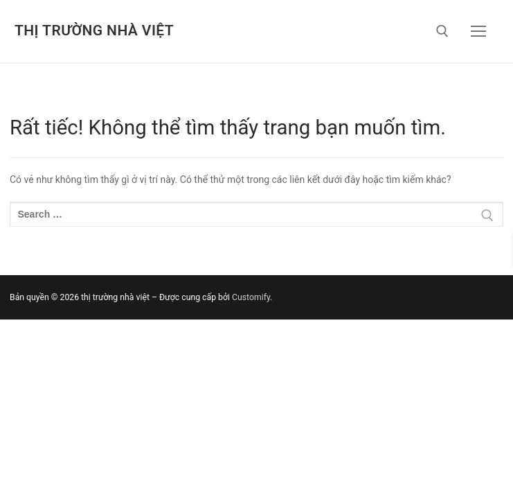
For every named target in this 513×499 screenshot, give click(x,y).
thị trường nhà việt (94, 30)
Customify (251, 297)
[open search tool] (442, 31)
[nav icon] (478, 31)
